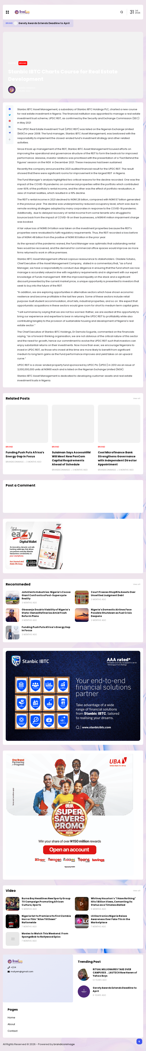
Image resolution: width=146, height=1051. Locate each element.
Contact (12, 1031)
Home (12, 63)
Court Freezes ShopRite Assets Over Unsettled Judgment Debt (113, 594)
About (11, 1024)
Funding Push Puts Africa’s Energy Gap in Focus (25, 454)
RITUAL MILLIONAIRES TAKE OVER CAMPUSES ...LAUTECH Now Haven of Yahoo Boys (115, 972)
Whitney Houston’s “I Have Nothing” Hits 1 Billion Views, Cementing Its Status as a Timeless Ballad (113, 901)
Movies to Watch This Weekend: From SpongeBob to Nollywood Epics (45, 935)
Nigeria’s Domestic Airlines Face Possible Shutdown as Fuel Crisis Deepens (111, 613)
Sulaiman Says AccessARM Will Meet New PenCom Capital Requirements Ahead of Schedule (71, 458)
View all (136, 398)
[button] (10, 139)
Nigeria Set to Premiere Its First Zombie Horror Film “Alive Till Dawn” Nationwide (46, 919)
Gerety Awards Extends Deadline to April (44, 23)
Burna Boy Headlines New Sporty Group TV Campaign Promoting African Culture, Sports (46, 901)
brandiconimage (64, 1044)
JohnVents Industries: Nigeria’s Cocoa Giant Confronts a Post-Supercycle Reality (46, 595)
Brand (9, 23)
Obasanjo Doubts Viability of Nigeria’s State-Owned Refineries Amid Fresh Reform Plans (46, 613)
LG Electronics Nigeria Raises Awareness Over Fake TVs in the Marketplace (110, 919)
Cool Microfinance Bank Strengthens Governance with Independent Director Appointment (117, 458)
